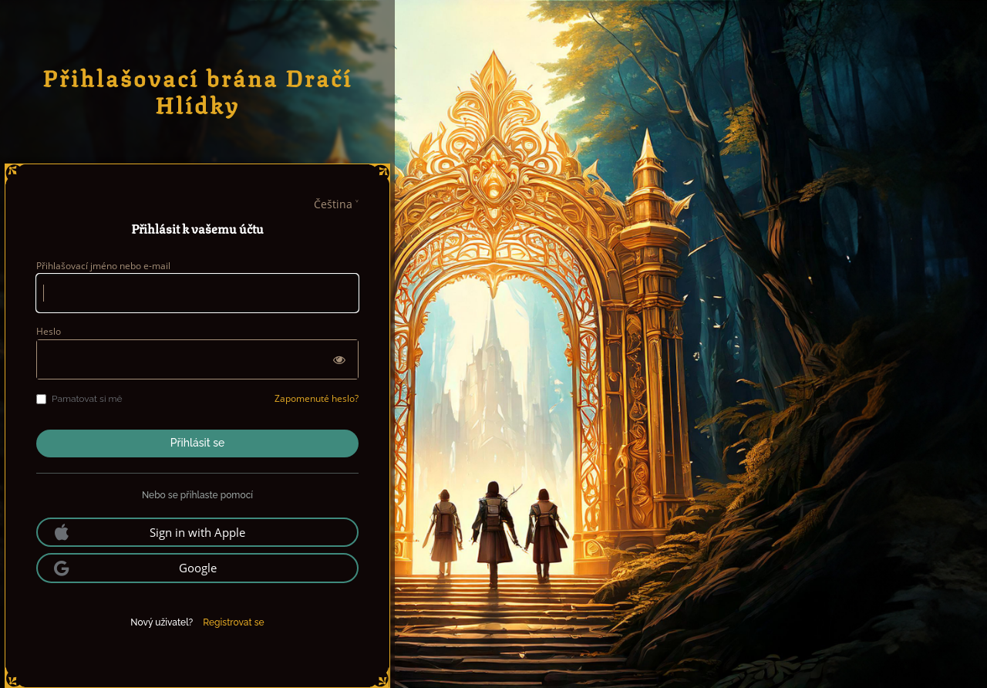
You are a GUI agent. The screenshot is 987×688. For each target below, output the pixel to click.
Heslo (48, 331)
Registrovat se (233, 622)
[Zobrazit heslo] (339, 359)
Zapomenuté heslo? (317, 398)
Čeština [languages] (333, 204)
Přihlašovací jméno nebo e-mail (103, 265)
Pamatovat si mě (79, 398)
